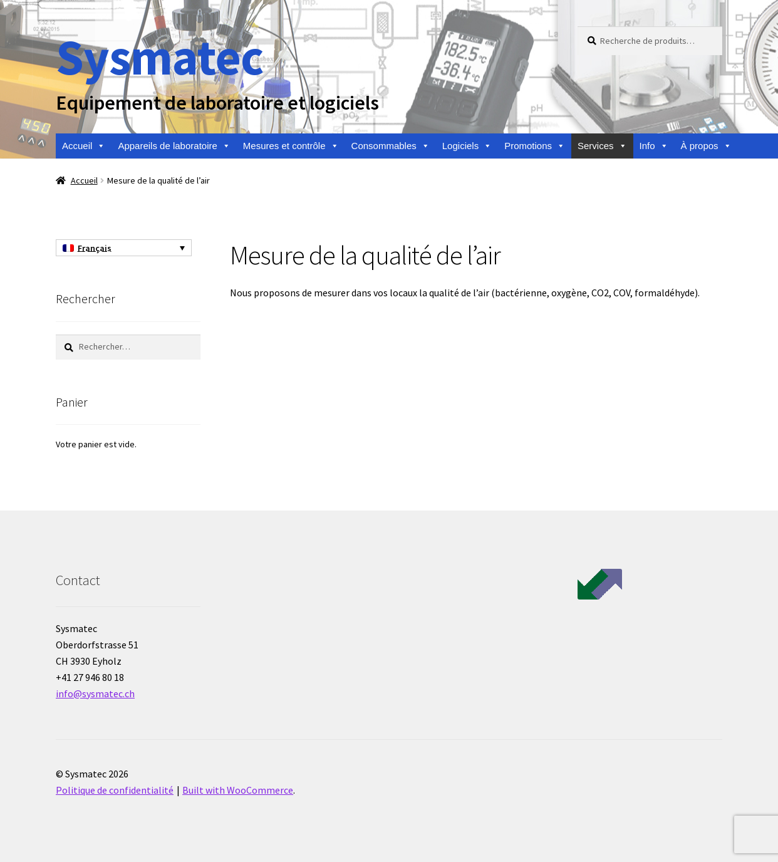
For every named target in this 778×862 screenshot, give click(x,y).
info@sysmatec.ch (95, 693)
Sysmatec (159, 56)
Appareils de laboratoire (174, 145)
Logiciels (467, 145)
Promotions (534, 145)
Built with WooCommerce (237, 790)
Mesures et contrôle (291, 145)
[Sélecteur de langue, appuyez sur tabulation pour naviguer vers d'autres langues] (124, 248)
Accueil (83, 145)
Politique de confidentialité (115, 790)
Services (602, 145)
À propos (706, 145)
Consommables (390, 145)
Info (654, 145)
